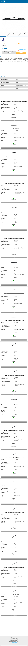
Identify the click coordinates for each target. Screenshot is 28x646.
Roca (16, 80)
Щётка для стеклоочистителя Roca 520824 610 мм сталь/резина (14, 375)
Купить (21, 52)
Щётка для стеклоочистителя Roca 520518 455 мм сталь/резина (14, 293)
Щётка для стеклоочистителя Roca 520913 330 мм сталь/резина (14, 238)
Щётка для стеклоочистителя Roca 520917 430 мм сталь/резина (14, 265)
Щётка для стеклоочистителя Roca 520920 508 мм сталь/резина (14, 320)
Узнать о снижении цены (22, 50)
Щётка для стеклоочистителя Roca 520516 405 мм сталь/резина (14, 183)
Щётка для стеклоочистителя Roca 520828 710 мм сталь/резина (14, 457)
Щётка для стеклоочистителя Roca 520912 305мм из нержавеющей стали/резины (14, 101)
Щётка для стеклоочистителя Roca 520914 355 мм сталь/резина (14, 128)
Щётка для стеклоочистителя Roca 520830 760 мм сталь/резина (14, 430)
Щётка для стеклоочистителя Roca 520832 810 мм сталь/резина (14, 512)
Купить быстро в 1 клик (22, 49)
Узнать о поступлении (14, 504)
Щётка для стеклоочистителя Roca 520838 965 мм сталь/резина (14, 567)
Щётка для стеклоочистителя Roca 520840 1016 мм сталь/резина (14, 594)
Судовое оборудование (14, 642)
